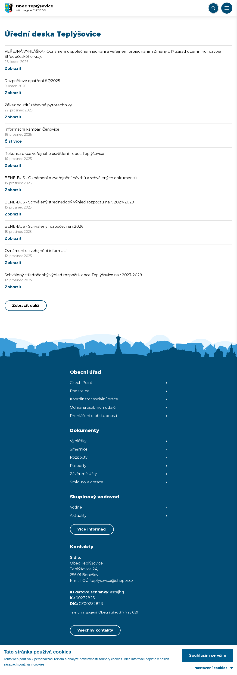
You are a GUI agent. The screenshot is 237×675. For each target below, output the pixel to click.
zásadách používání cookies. (24, 664)
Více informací (91, 529)
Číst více (13, 141)
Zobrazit (13, 68)
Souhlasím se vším (207, 655)
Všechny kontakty (95, 630)
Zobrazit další (25, 305)
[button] (226, 8)
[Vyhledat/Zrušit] (213, 8)
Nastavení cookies (211, 668)
